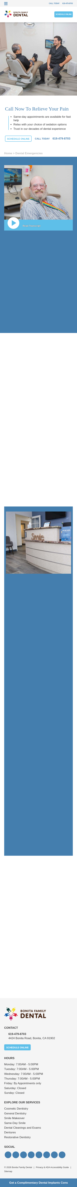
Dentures (10, 1132)
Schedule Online (64, 14)
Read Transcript (31, 225)
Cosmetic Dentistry (16, 1108)
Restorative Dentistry (17, 1137)
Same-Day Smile (15, 1123)
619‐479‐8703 (17, 1034)
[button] (8, 1154)
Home (8, 153)
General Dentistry (15, 1113)
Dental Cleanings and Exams (22, 1127)
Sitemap (8, 1171)
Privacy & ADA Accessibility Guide (52, 1167)
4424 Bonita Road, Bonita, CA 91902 (31, 1038)
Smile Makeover (14, 1118)
